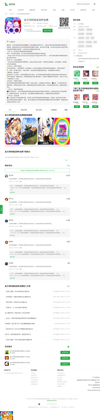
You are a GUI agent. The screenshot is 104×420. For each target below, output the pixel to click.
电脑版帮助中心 (61, 375)
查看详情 (65, 352)
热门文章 (39, 110)
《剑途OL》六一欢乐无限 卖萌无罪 (16, 307)
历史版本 (54, 110)
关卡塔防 (88, 46)
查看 (77, 83)
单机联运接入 (34, 384)
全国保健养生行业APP (77, 102)
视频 (66, 110)
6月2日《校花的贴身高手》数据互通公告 (18, 334)
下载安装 (45, 23)
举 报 (1, 209)
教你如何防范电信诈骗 (94, 390)
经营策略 (88, 42)
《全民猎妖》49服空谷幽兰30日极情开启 (18, 297)
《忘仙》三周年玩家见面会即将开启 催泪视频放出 (21, 318)
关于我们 (33, 373)
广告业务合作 (34, 379)
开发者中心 (34, 375)
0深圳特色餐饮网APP (95, 102)
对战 (95, 42)
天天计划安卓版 (86, 102)
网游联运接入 (34, 382)
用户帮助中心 (61, 373)
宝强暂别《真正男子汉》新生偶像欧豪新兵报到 (20, 323)
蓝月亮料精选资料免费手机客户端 (13, 373)
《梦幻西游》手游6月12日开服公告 (16, 302)
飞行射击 (81, 29)
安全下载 (47, 30)
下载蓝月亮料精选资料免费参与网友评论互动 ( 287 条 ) (37, 170)
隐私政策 (79, 56)
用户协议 (59, 377)
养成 (92, 38)
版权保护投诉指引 (62, 382)
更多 (67, 160)
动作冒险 (81, 34)
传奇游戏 (81, 38)
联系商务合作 (34, 377)
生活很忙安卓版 (86, 78)
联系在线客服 (96, 387)
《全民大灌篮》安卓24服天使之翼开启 (17, 291)
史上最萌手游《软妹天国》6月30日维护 (17, 313)
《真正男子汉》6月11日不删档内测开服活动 (19, 329)
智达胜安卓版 (95, 78)
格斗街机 (89, 34)
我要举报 (59, 386)
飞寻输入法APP (77, 78)
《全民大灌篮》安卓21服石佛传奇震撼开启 (18, 339)
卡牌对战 (89, 29)
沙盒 (87, 38)
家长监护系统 (61, 384)
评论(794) (24, 110)
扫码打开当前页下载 (64, 28)
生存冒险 (81, 46)
